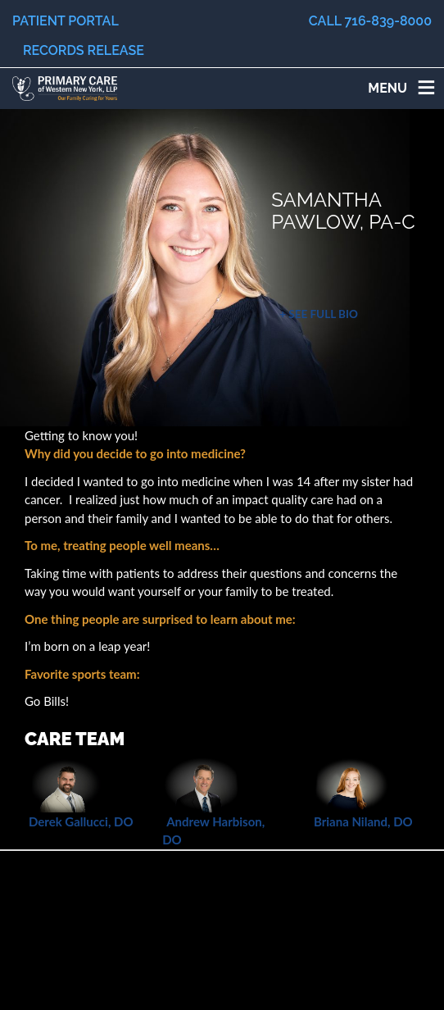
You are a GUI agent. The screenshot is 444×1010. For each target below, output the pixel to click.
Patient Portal (65, 21)
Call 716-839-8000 (370, 21)
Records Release (83, 50)
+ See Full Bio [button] (318, 314)
